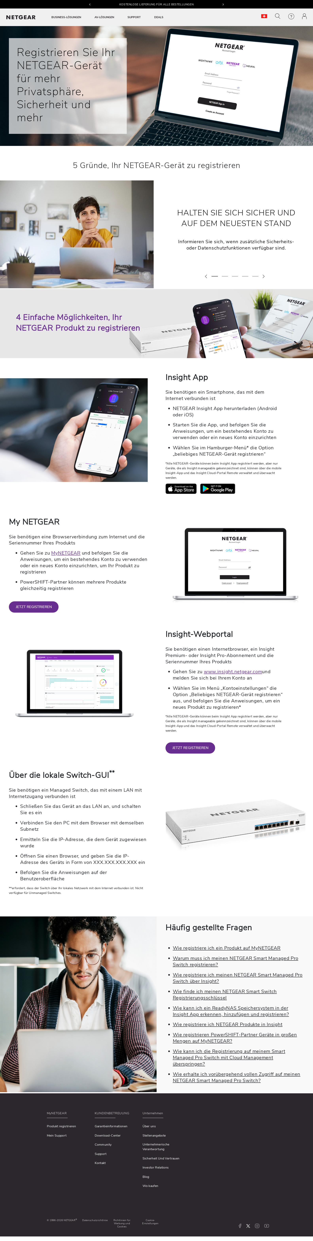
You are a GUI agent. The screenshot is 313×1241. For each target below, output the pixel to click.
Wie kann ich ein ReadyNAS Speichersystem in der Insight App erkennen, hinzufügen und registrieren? (231, 1011)
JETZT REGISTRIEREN (34, 607)
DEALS (158, 17)
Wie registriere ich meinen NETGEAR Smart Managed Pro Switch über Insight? (238, 978)
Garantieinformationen (111, 1126)
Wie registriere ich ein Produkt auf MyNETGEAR (227, 948)
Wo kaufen (150, 1186)
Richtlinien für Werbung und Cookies (121, 1223)
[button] (89, 4)
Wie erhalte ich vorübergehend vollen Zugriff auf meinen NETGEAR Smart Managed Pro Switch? (237, 1077)
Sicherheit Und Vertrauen (161, 1158)
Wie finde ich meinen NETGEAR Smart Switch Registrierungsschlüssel (225, 994)
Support (101, 1154)
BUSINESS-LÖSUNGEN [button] (66, 17)
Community (103, 1144)
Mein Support (57, 1135)
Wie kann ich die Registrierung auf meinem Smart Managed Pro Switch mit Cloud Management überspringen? (229, 1057)
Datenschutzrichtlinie (95, 1220)
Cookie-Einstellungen (150, 1222)
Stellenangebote (154, 1135)
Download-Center (108, 1135)
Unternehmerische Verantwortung (156, 1146)
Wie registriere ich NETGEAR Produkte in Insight (228, 1024)
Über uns (149, 1126)
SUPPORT (134, 17)
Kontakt (100, 1163)
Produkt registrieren (61, 1126)
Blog (146, 1177)
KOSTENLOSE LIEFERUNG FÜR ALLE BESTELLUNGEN (156, 4)
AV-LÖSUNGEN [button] (104, 17)
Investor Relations (156, 1167)
